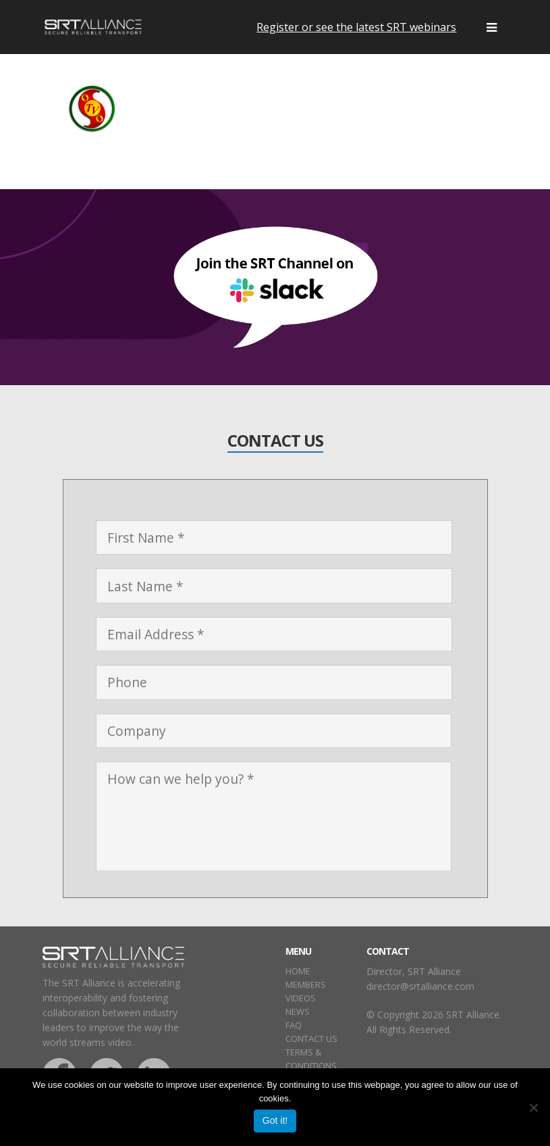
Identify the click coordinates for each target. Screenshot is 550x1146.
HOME (297, 971)
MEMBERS (305, 984)
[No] (533, 1107)
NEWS (297, 1011)
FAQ (293, 1025)
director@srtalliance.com (420, 986)
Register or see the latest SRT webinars (356, 27)
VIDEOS (300, 998)
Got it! (275, 1120)
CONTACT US (311, 1038)
